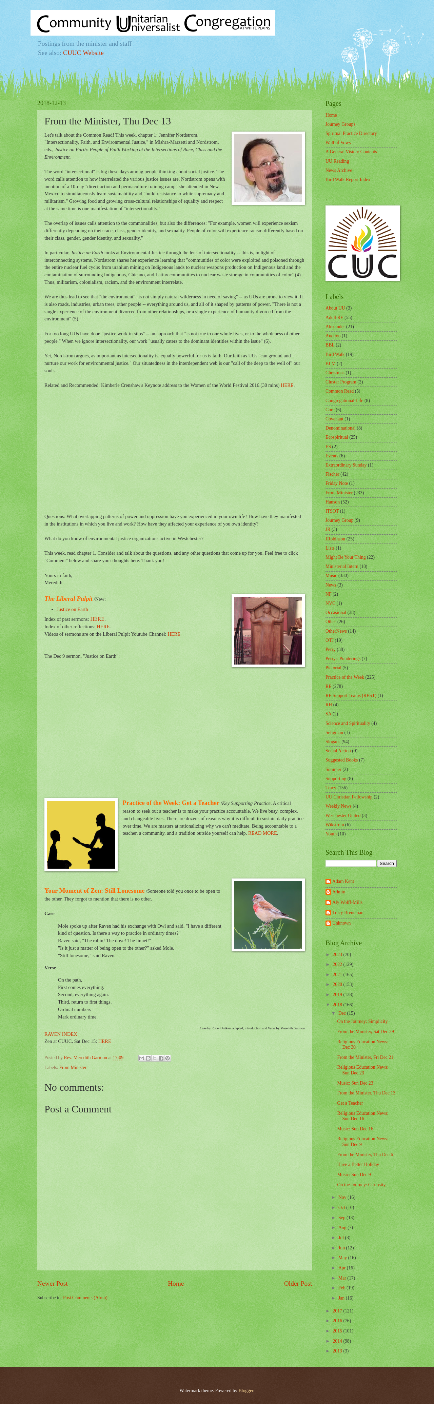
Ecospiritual (337, 437)
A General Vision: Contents (351, 151)
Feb (342, 1287)
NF (329, 594)
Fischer (332, 474)
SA (329, 713)
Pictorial (333, 667)
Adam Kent (343, 881)
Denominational (341, 428)
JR (328, 529)
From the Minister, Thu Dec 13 (366, 1092)
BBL (330, 345)
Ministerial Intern (342, 566)
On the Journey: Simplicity (362, 1021)
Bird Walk (335, 354)
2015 (338, 1330)
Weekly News (339, 806)
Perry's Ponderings (343, 658)
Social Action (338, 750)
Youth (331, 833)
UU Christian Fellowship (349, 796)
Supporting (336, 778)
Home (176, 1283)
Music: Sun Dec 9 (354, 1174)
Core (330, 409)
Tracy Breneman (347, 912)
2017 (338, 1310)
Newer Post (52, 1283)
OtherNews (336, 631)
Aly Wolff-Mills (347, 902)
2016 (338, 1320)
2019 (338, 994)
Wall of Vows (338, 142)
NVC (330, 603)
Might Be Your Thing (346, 557)
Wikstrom (335, 824)
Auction (333, 335)
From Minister (72, 1067)
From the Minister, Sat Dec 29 (365, 1031)
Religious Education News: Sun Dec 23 (362, 1070)
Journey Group (339, 520)
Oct (342, 1207)
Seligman (334, 732)
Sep (342, 1217)
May (343, 1257)
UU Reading (337, 161)
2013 (338, 1350)
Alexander (335, 326)
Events (332, 455)
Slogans (333, 741)
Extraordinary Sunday (346, 465)
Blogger (245, 1390)
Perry (331, 649)
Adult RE (334, 317)
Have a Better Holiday (358, 1164)
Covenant (334, 418)
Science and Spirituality (348, 723)
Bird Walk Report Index (348, 179)
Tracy (331, 787)
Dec (342, 1013)
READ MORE (262, 833)
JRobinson (335, 538)
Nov (343, 1197)
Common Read (340, 391)
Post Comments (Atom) (85, 1297)
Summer (333, 769)
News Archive (339, 170)
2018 (338, 1004)
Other (331, 621)
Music (331, 575)
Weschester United (343, 815)
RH (329, 704)
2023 (338, 954)
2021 (338, 974)
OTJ (330, 640)
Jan (342, 1298)
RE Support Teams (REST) (351, 695)
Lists (330, 548)
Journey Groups (340, 124)
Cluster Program (341, 381)
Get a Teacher (350, 1103)
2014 (338, 1341)
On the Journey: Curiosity (361, 1184)
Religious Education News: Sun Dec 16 (362, 1116)
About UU (335, 308)
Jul (341, 1237)
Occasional (336, 612)
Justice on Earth (72, 609)
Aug (343, 1227)
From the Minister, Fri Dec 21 (365, 1057)
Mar (342, 1278)
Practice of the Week (345, 677)
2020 (338, 984)
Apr (342, 1267)
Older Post (298, 1283)
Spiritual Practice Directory (351, 133)
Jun (342, 1247)
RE (329, 686)
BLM (331, 363)
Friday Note (337, 483)
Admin (338, 891)
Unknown (341, 923)
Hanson (333, 502)
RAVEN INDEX (60, 1034)
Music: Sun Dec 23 (355, 1083)
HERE (287, 385)
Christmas (335, 372)
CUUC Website (83, 52)
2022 (338, 964)
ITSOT (332, 511)
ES (328, 446)
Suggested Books (342, 760)
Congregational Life (344, 400)
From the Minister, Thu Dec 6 (365, 1154)
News (331, 585)
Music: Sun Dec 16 (355, 1128)
